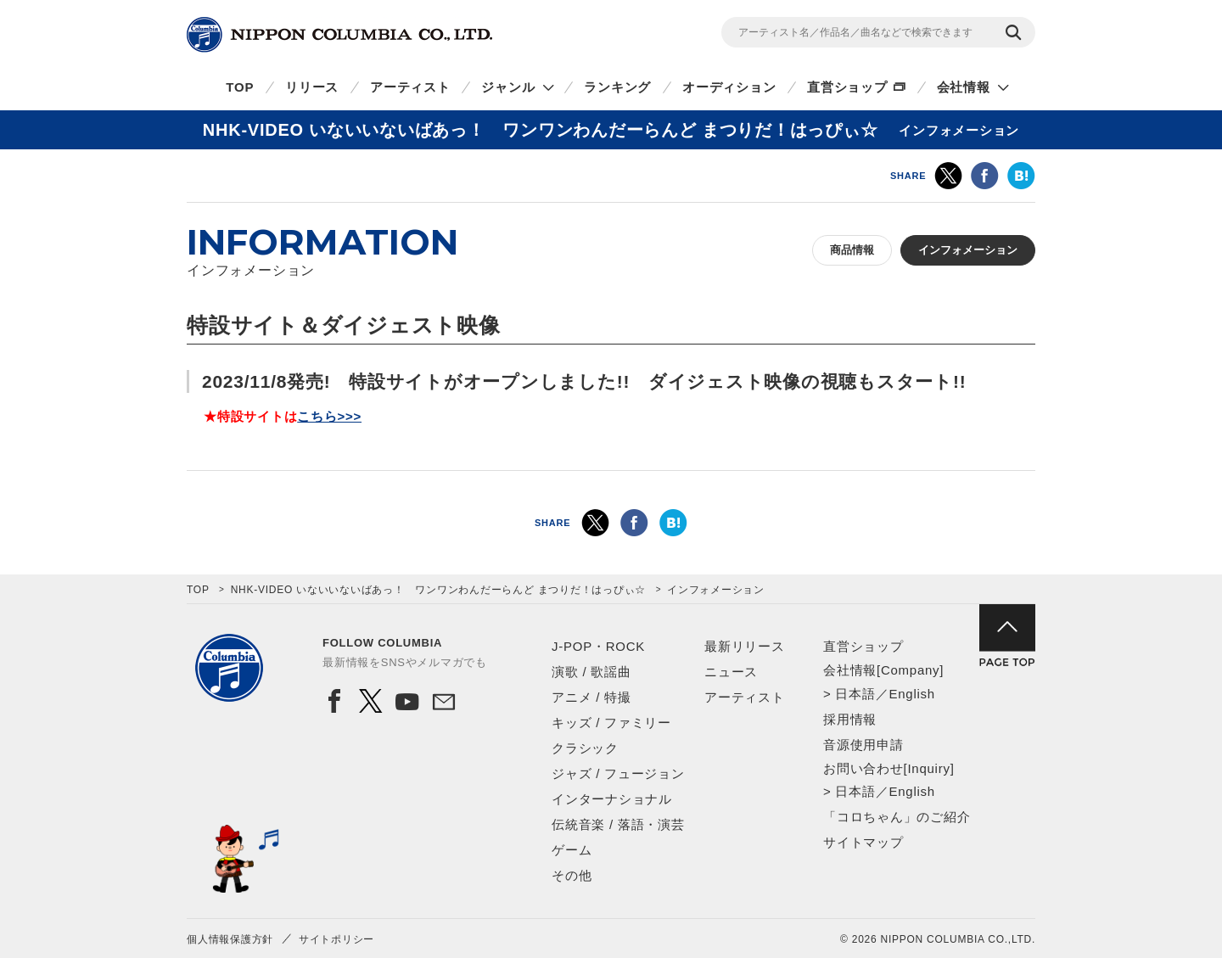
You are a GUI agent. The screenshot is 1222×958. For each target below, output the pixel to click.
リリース (312, 87)
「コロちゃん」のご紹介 (896, 817)
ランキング (617, 87)
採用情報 (850, 719)
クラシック (585, 748)
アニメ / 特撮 (591, 697)
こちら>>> (329, 416)
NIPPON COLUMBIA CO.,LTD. (339, 35)
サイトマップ (863, 842)
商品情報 (852, 250)
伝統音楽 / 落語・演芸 (618, 824)
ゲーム (571, 850)
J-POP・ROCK (598, 646)
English (911, 693)
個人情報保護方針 (230, 939)
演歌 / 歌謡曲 (591, 671)
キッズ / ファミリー (611, 722)
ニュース (731, 671)
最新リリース (744, 646)
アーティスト (410, 87)
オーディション (729, 87)
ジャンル (508, 87)
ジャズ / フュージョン (618, 773)
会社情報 (963, 87)
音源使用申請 (863, 744)
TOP (240, 87)
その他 (571, 875)
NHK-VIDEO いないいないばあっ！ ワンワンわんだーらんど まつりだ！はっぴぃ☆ (439, 590)
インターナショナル (612, 799)
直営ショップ (847, 87)
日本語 (855, 693)
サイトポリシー (336, 939)
